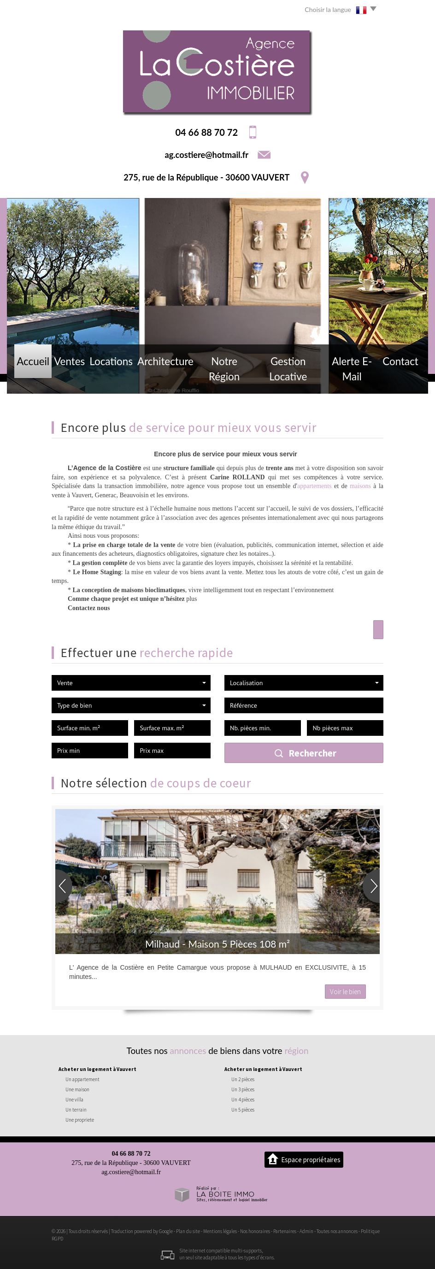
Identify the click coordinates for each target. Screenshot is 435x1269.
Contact (400, 379)
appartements (314, 486)
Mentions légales (220, 1231)
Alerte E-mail (350, 379)
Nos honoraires (255, 1231)
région (296, 1050)
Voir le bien (345, 991)
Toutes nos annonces (337, 1231)
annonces (188, 1050)
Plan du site (188, 1231)
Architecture (166, 379)
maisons (360, 486)
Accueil (34, 379)
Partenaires (284, 1231)
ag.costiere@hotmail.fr (206, 155)
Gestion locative (287, 379)
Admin (306, 1231)
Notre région (223, 379)
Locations (115, 379)
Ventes (72, 379)
